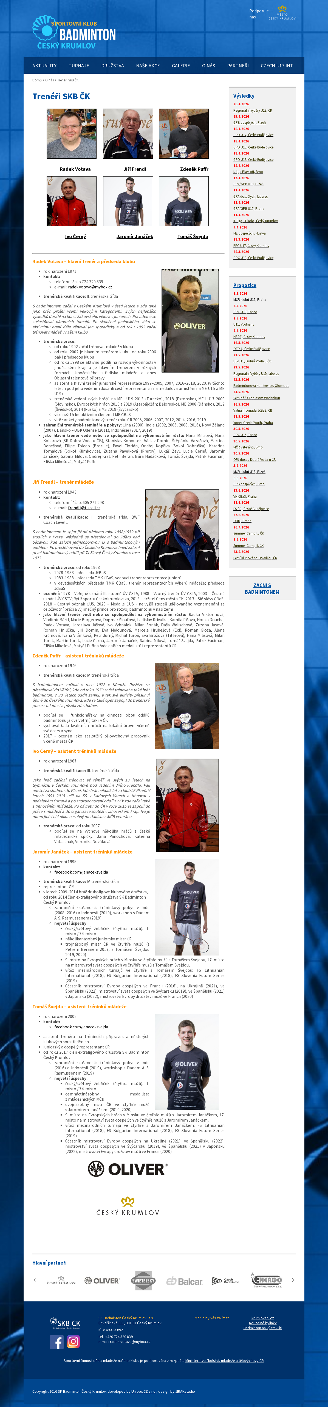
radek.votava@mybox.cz (90, 287)
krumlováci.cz (262, 1317)
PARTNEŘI (238, 65)
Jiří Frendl (135, 169)
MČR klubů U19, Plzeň (249, 471)
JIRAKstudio (185, 1391)
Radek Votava (75, 169)
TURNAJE (79, 65)
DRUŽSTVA (112, 65)
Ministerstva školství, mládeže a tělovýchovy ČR (224, 1360)
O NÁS (208, 65)
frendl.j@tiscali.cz (84, 507)
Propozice (244, 285)
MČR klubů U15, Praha (249, 299)
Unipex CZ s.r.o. (143, 1391)
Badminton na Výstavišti (263, 1327)
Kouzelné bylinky (263, 1322)
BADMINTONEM (262, 591)
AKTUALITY (44, 65)
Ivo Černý (75, 236)
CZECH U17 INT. (277, 65)
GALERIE (181, 65)
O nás (49, 80)
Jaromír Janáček (135, 236)
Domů (37, 80)
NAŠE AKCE (148, 65)
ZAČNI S (262, 585)
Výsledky (244, 95)
